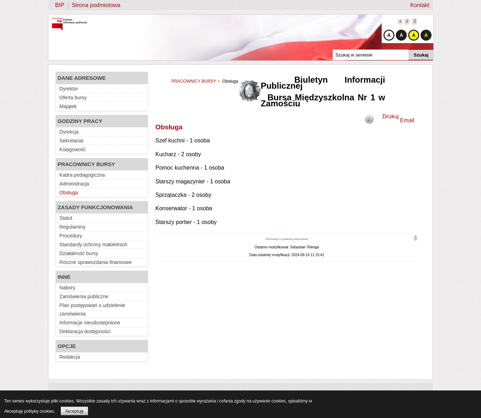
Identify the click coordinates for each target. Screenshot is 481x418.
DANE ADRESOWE (82, 78)
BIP (59, 5)
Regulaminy (72, 227)
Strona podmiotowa (96, 5)
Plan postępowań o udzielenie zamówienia (92, 309)
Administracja (74, 184)
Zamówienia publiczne (83, 296)
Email (407, 120)
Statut (65, 218)
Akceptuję (74, 411)
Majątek (68, 106)
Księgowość (72, 149)
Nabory (67, 287)
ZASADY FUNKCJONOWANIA (95, 207)
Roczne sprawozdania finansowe (95, 262)
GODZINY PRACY (80, 121)
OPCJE (67, 346)
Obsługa (68, 192)
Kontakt (419, 5)
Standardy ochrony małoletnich (93, 244)
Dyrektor (68, 89)
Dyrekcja (68, 132)
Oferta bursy (73, 97)
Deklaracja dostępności (85, 331)
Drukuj (390, 116)
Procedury (70, 236)
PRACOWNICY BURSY (86, 164)
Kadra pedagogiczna (82, 175)
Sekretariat (71, 140)
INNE (64, 277)
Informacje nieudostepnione (89, 322)
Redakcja (69, 357)
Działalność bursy (78, 253)
